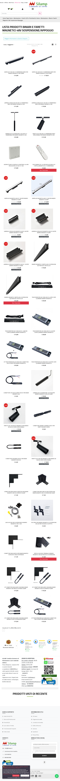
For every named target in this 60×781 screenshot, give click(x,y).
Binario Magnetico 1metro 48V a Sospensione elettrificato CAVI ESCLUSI (44, 265)
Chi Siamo (34, 716)
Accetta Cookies (16, 775)
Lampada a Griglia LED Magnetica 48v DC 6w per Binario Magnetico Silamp (16, 232)
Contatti (26, 3)
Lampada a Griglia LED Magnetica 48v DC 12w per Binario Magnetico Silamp (16, 265)
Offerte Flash (18, 3)
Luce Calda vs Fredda (8, 726)
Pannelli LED (6, 723)
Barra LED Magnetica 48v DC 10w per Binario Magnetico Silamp (16, 199)
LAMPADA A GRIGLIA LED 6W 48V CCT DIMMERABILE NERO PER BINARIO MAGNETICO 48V (16, 103)
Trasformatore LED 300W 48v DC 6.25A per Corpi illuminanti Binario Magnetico (44, 331)
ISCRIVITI (44, 756)
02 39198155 (6, 754)
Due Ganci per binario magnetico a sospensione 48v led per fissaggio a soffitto (43, 523)
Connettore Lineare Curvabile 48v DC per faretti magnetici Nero (44, 426)
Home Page (6, 18)
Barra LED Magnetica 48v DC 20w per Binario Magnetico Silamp (44, 199)
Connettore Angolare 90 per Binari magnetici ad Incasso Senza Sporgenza (16, 554)
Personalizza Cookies (25, 775)
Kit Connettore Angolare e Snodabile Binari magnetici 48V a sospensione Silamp (16, 618)
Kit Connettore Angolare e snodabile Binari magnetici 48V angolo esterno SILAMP (16, 587)
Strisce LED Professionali (8, 719)
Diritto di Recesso (36, 726)
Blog (22, 3)
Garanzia (34, 729)
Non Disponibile (44, 170)
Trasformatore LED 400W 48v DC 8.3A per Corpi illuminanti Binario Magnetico (43, 362)
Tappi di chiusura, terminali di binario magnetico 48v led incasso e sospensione (44, 554)
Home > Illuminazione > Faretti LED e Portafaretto (22, 18)
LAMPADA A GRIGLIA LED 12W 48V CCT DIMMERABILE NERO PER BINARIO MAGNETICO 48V (44, 103)
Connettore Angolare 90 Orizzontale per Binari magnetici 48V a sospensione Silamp (44, 492)
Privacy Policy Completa (8, 774)
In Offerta (6, 3)
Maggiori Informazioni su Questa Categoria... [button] (16, 38)
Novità (1, 3)
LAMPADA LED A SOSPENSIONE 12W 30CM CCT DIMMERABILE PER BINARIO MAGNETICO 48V (16, 134)
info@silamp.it (7, 748)
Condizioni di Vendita (37, 723)
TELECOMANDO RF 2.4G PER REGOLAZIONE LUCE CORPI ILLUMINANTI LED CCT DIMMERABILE (43, 165)
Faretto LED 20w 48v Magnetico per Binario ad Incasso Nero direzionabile (44, 459)
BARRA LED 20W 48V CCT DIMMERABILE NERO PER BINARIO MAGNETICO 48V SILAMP (44, 72)
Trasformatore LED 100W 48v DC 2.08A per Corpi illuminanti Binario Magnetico (16, 331)
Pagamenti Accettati (36, 719)
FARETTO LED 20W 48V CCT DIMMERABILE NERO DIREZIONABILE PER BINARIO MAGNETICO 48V (44, 134)
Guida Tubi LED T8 (7, 716)
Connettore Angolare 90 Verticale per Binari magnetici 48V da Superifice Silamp (16, 492)
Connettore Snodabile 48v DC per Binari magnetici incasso (16, 459)
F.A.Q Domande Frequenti (9, 729)
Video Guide (6, 732)
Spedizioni (34, 732)
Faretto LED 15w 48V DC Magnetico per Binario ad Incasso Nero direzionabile (16, 426)
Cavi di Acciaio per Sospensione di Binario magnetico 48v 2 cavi (16, 523)
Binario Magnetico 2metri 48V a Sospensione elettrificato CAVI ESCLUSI (16, 298)
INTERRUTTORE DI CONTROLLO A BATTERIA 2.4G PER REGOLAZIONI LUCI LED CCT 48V (16, 165)
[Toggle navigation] (32, 9)
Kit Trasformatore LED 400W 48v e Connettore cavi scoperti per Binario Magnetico (43, 618)
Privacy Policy (35, 735)
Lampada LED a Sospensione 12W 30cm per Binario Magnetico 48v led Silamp (44, 393)
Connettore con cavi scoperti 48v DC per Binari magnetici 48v (16, 393)
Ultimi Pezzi (11, 3)
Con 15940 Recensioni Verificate (8, 646)
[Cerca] (19, 13)
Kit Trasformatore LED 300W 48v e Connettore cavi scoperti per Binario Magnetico (16, 362)
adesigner (41, 773)
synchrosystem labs (30, 773)
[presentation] (16, 645)
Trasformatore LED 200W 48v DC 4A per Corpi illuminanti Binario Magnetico (44, 298)
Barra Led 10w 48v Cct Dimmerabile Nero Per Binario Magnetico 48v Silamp (16, 72)
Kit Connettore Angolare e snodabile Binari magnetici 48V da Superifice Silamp (44, 587)
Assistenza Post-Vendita (9, 751)
